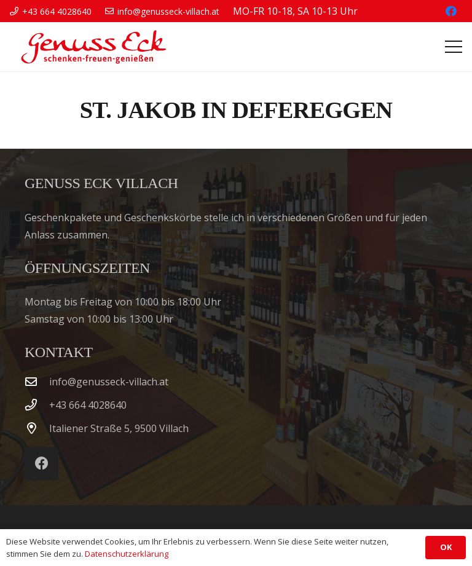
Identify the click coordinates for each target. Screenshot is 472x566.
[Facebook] (451, 11)
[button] (453, 46)
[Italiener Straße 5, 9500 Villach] (37, 428)
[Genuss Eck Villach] (91, 46)
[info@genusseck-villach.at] (37, 381)
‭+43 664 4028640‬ (88, 405)
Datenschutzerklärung (126, 553)
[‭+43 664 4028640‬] (37, 405)
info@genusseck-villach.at (108, 381)
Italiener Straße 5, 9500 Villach (119, 428)
